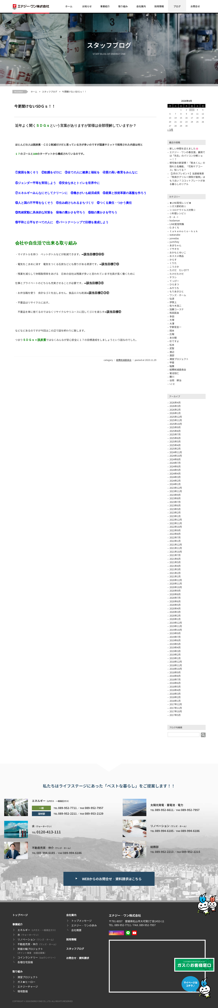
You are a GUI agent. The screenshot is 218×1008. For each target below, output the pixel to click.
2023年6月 (175, 505)
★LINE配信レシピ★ (180, 202)
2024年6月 (175, 466)
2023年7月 (175, 502)
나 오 (172, 383)
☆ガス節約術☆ (178, 206)
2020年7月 (175, 597)
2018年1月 (175, 700)
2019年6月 (175, 640)
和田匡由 (174, 312)
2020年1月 (175, 619)
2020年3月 (175, 612)
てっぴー (174, 281)
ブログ (177, 6)
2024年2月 (175, 480)
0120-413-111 (48, 831)
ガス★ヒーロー (26, 982)
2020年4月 (175, 608)
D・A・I (174, 217)
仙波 (172, 298)
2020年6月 (175, 601)
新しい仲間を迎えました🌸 (184, 148)
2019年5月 (175, 644)
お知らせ (87, 6)
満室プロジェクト (179, 359)
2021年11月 (176, 548)
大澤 (172, 323)
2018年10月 (176, 668)
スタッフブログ (49, 91)
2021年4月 (175, 566)
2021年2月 (175, 573)
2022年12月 (176, 519)
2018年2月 (175, 697)
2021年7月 (175, 555)
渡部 (172, 355)
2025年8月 (175, 431)
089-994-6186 (72, 853)
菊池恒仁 (174, 373)
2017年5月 (175, 715)
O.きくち (174, 227)
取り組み (123, 6)
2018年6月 (175, 683)
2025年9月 (175, 427)
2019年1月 (175, 658)
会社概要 (76, 930)
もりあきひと (177, 291)
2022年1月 (175, 541)
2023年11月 (176, 491)
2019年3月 (175, 651)
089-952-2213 (164, 852)
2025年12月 (176, 416)
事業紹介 (105, 6)
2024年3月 (175, 477)
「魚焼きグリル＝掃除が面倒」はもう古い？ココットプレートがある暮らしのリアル (187, 180)
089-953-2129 (94, 813)
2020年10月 (176, 587)
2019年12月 (176, 622)
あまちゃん (175, 245)
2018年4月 (175, 690)
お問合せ (195, 6)
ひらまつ (174, 284)
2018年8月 (175, 676)
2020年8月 (175, 594)
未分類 (173, 337)
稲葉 (172, 366)
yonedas (174, 238)
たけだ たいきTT (179, 270)
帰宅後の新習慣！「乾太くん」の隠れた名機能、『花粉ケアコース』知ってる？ (187, 166)
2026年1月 (175, 413)
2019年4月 (175, 647)
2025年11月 (176, 420)
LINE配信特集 (177, 224)
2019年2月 (175, 654)
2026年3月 (175, 406)
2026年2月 (175, 409)
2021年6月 (175, 558)
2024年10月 (176, 455)
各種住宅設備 (25, 962)
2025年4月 (175, 445)
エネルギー (37, 930)
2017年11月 (176, 708)
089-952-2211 (67, 813)
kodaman (175, 220)
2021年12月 (176, 544)
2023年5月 (175, 509)
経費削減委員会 (123, 359)
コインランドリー (37, 957)
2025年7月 (175, 434)
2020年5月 (175, 605)
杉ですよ (174, 341)
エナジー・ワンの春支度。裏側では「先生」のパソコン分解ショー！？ (187, 155)
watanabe (175, 234)
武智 (172, 348)
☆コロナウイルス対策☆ (183, 210)
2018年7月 (175, 679)
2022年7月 (175, 537)
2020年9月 (175, 590)
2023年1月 (175, 516)
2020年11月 (176, 583)
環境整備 (22, 991)
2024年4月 (175, 473)
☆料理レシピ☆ (178, 213)
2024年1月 (175, 484)
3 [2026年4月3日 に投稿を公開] (191, 109)
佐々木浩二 (175, 305)
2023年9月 (175, 495)
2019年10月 (176, 629)
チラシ (173, 277)
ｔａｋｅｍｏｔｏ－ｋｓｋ (184, 231)
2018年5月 (175, 686)
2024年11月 (176, 452)
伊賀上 (173, 302)
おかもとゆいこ (178, 252)
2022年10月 (176, 526)
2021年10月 (176, 551)
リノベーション (36, 939)
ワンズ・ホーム (178, 295)
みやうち (174, 288)
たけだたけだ (177, 273)
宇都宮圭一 (175, 327)
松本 (172, 344)
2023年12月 (176, 487)
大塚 (172, 320)
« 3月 (170, 129)
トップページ (20, 915)
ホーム (68, 6)
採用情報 (159, 6)
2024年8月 (175, 459)
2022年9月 (175, 530)
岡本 (172, 330)
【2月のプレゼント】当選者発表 (187, 173)
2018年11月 (176, 665)
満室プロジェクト (27, 977)
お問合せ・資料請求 (77, 958)
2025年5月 (175, 441)
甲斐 (172, 362)
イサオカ (174, 249)
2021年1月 (175, 576)
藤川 (172, 376)
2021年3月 (175, 569)
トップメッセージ (81, 920)
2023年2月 (175, 512)
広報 (172, 334)
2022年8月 (175, 534)
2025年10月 (176, 424)
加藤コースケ (177, 309)
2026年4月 (175, 402)
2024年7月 (175, 462)
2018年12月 (176, 661)
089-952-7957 (94, 808)
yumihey (174, 241)
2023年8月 (175, 498)
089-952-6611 (164, 810)
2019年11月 (176, 626)
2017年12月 (176, 704)
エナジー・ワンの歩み (84, 925)
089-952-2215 (191, 852)
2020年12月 (176, 580)
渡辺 (172, 352)
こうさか (174, 266)
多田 (172, 316)
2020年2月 (175, 615)
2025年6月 (175, 438)
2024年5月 (175, 470)
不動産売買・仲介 (37, 944)
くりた (173, 263)
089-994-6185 (45, 853)
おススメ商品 (177, 256)
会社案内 (141, 6)
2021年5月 (175, 562)
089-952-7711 (67, 808)
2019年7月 (175, 637)
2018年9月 (175, 672)
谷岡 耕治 (175, 380)
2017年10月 (176, 711)
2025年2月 (175, 448)
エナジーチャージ (27, 986)
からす (173, 259)
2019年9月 (175, 633)
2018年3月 (175, 693)
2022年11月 (176, 523)
